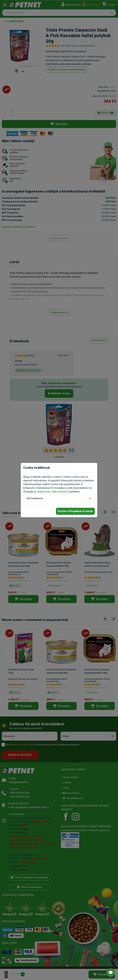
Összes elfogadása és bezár (75, 511)
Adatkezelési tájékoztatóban (52, 491)
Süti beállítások (34, 498)
